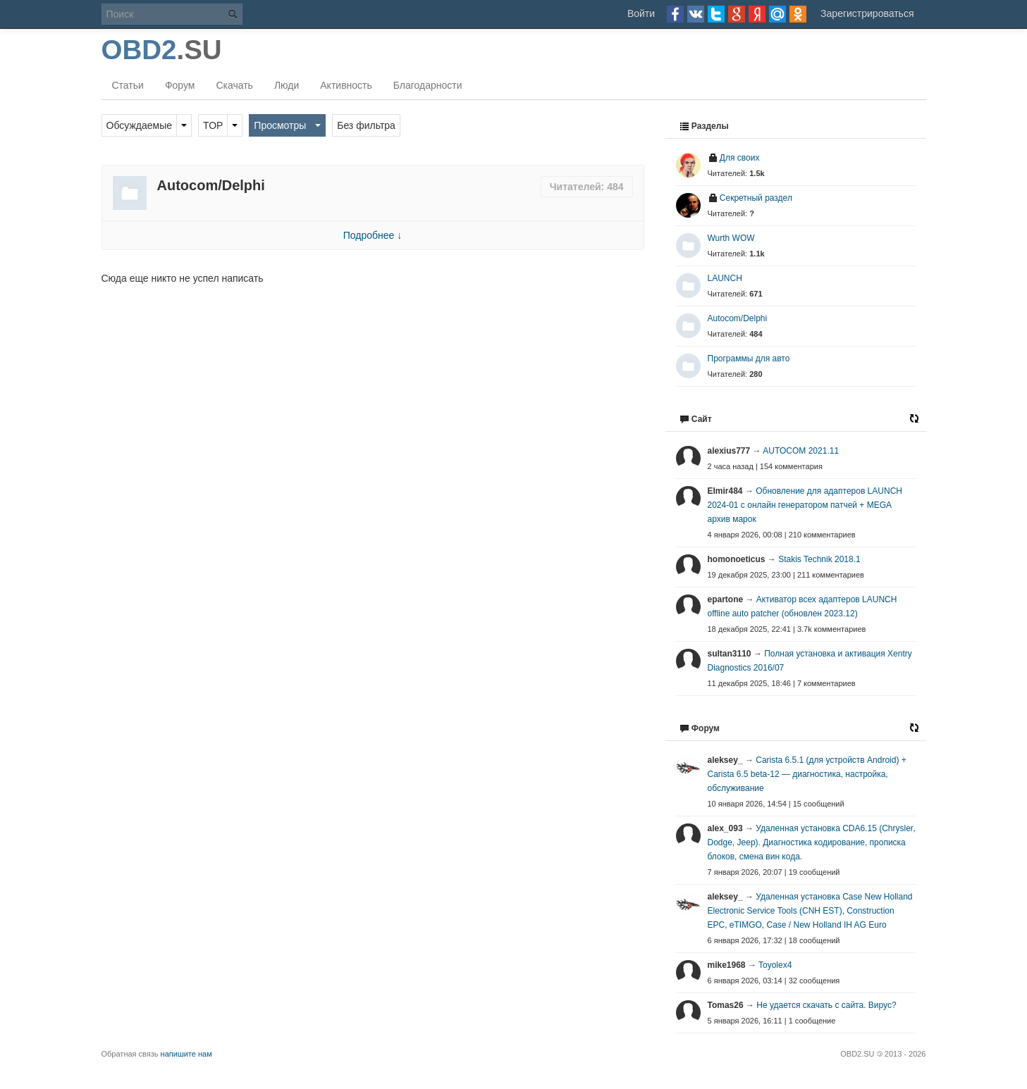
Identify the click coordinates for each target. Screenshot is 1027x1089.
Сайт (695, 419)
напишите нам (186, 1054)
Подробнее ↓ (372, 235)
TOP (213, 125)
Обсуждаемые (139, 125)
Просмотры (280, 125)
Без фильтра (366, 125)
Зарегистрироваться (867, 13)
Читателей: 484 (587, 186)
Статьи (128, 85)
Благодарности (427, 85)
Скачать (234, 85)
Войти (641, 13)
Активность (346, 85)
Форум (180, 85)
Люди (286, 85)
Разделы (704, 126)
